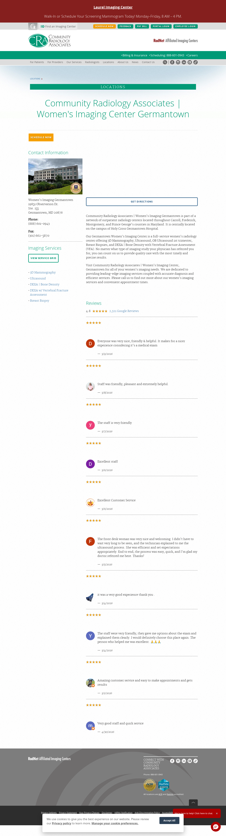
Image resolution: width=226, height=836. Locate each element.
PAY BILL (142, 26)
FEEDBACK (125, 26)
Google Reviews (124, 311)
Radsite (170, 794)
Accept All (169, 820)
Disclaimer (107, 812)
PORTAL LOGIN (161, 26)
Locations (35, 79)
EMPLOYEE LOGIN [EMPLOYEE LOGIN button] (186, 26)
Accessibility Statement (173, 812)
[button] (41, 137)
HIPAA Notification (123, 812)
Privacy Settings (49, 812)
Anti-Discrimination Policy (147, 812)
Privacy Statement (68, 812)
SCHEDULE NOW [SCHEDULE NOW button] (104, 26)
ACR (160, 794)
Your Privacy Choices (89, 812)
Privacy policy (61, 823)
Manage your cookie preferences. (115, 823)
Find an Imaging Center (60, 26)
